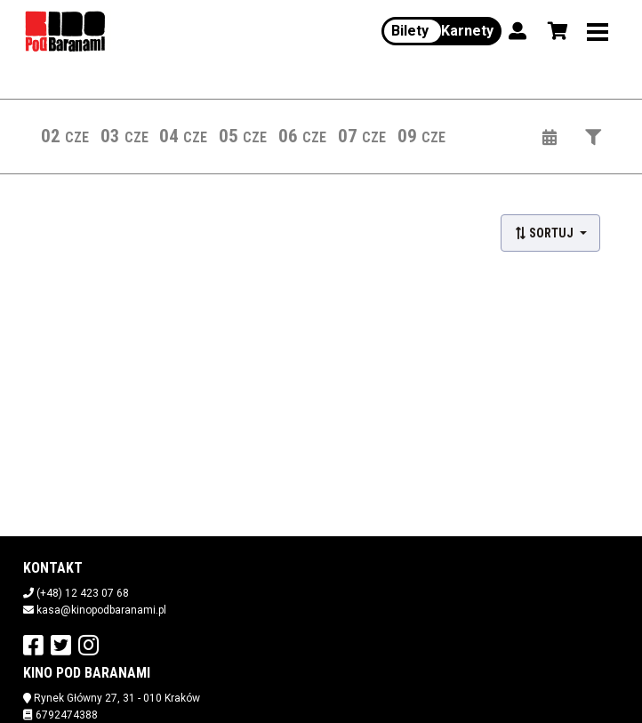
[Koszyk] (555, 31)
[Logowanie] (518, 31)
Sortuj (545, 233)
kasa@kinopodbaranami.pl (101, 610)
